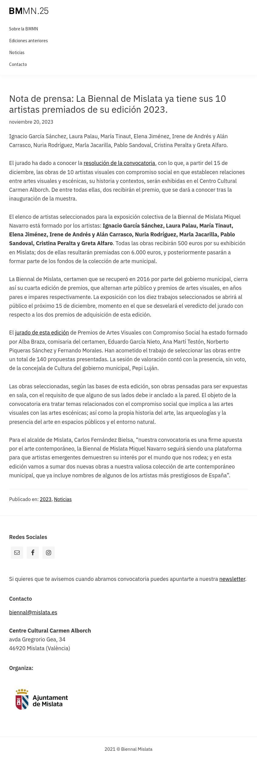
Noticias (63, 499)
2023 (45, 499)
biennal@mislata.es (33, 612)
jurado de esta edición (42, 332)
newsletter (232, 578)
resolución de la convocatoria (119, 163)
